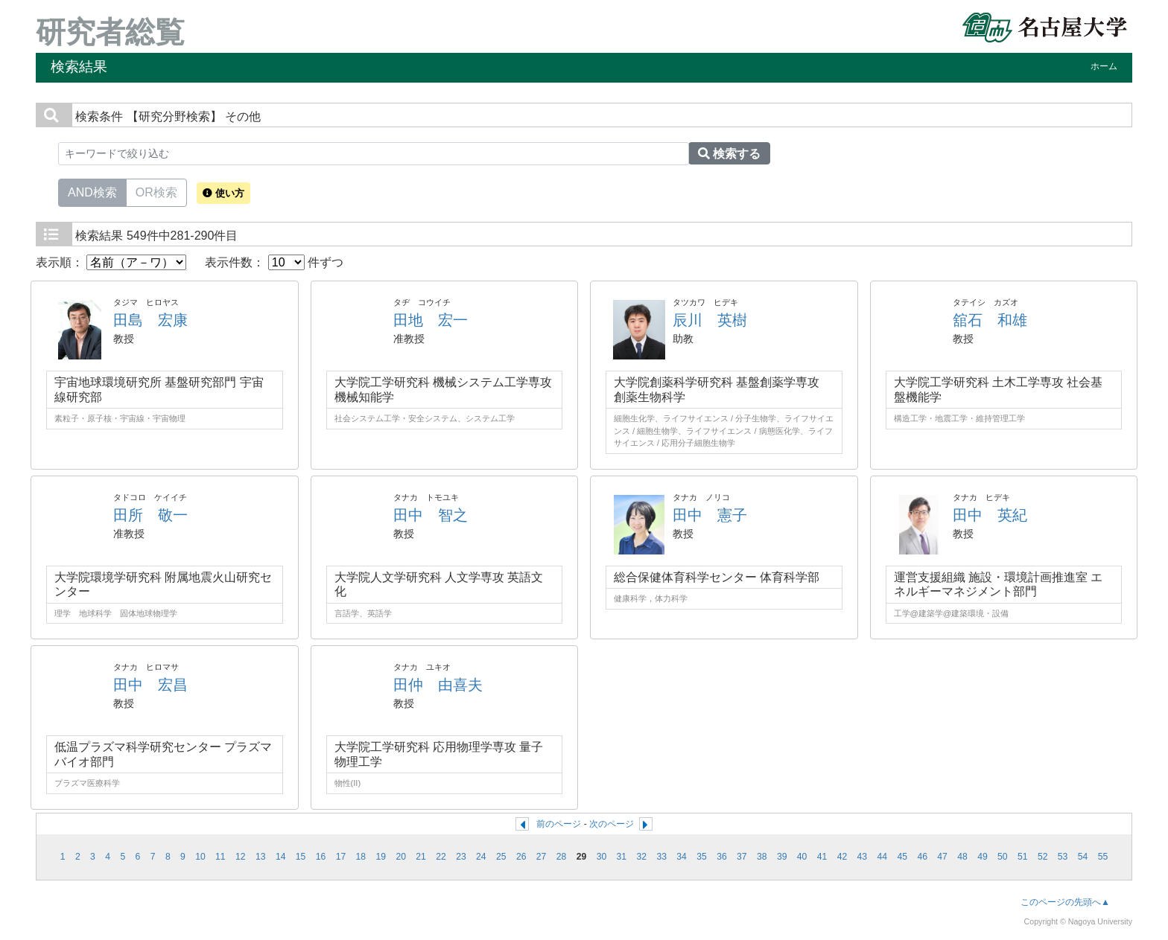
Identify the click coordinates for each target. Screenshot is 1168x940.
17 (341, 856)
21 (421, 856)
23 (461, 856)
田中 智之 (430, 515)
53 (1063, 856)
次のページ (611, 824)
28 (561, 856)
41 (822, 856)
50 (1002, 856)
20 (401, 856)
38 (762, 856)
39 (782, 856)
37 (742, 856)
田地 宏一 (430, 320)
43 (862, 856)
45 (902, 856)
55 (1103, 856)
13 (261, 856)
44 (882, 856)
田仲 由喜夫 (438, 685)
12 (240, 856)
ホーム (1104, 66)
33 (661, 856)
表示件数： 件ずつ (274, 262)
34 (681, 856)
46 (922, 856)
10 (200, 856)
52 (1043, 856)
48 (962, 856)
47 (942, 856)
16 (321, 856)
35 (701, 856)
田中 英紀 (990, 515)
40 (802, 856)
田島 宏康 (150, 320)
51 (1023, 856)
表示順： (111, 262)
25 (501, 856)
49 (982, 856)
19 (380, 856)
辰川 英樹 (710, 320)
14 (281, 856)
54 (1083, 856)
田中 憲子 (710, 515)
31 (622, 856)
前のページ (558, 824)
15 (301, 856)
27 (541, 856)
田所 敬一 (150, 515)
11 (220, 856)
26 (521, 856)
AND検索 (92, 191)
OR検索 (156, 191)
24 (481, 856)
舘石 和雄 (990, 320)
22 (441, 856)
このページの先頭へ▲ (1065, 902)
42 (842, 856)
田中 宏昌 (150, 685)
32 (641, 856)
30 (602, 856)
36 (722, 856)
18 (361, 856)
